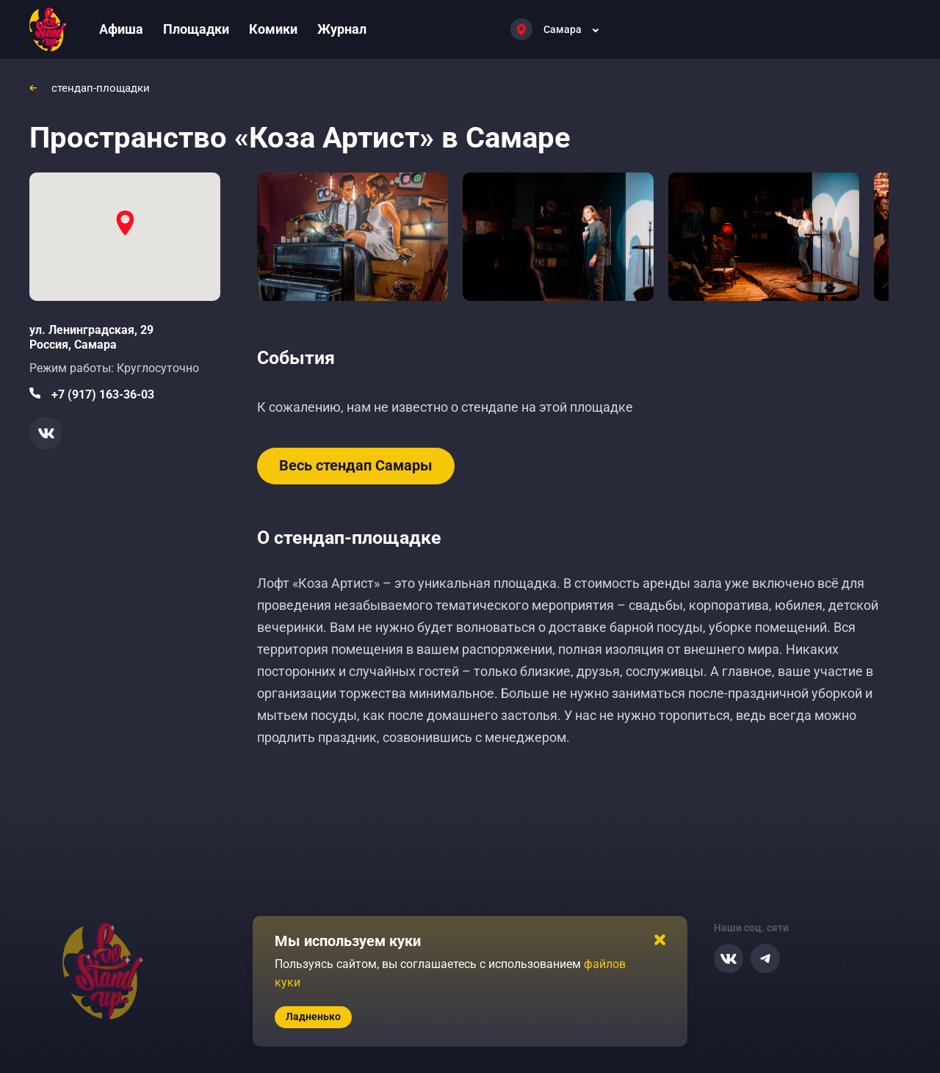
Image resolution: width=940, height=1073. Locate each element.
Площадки (196, 29)
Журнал (341, 29)
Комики (273, 29)
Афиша (121, 29)
